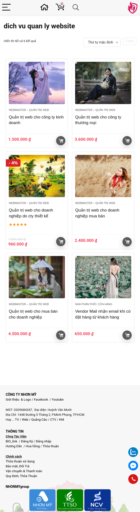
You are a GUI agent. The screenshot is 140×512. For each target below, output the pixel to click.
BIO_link (12, 441)
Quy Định (12, 476)
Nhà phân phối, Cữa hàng (93, 304)
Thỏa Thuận (28, 476)
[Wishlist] (45, 7)
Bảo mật (12, 466)
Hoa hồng (33, 446)
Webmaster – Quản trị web (29, 109)
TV (16, 419)
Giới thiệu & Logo (18, 399)
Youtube (58, 399)
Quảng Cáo (39, 419)
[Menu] (6, 7)
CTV (53, 419)
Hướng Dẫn (14, 446)
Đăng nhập (43, 441)
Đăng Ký (27, 441)
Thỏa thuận (50, 446)
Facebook (41, 399)
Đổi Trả (24, 466)
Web (25, 419)
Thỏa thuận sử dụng (20, 461)
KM (61, 419)
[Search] (76, 7)
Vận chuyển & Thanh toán (24, 471)
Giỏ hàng (61, 141)
